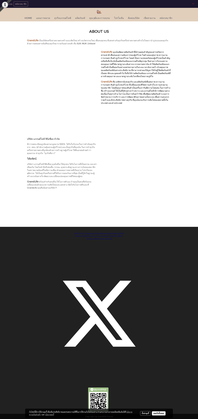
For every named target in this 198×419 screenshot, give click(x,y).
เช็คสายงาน (149, 18)
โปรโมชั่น (119, 18)
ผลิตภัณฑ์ (80, 18)
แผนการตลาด (43, 18)
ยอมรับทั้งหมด (158, 413)
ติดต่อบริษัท (134, 18)
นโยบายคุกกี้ (49, 414)
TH (191, 4)
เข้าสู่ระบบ (7, 4)
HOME (28, 18)
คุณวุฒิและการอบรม (99, 18)
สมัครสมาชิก (21, 4)
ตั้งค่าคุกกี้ (145, 413)
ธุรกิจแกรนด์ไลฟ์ (62, 18)
